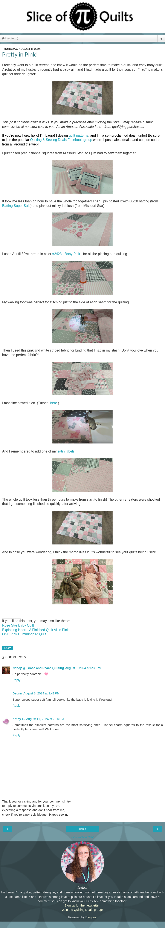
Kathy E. (18, 719)
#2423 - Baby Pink (66, 254)
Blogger (91, 917)
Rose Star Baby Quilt (18, 625)
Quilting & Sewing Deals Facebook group (61, 140)
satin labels (66, 451)
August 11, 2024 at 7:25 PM (45, 719)
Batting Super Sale (16, 206)
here (53, 403)
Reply (16, 680)
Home (82, 828)
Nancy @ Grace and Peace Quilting (38, 668)
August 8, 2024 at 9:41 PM (41, 693)
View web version (82, 837)
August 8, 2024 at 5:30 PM (83, 668)
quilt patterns (78, 135)
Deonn (17, 693)
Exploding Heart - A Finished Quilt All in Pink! (36, 630)
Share (7, 648)
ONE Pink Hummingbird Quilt (24, 634)
